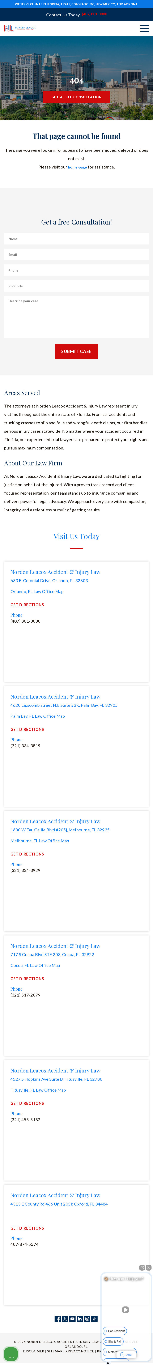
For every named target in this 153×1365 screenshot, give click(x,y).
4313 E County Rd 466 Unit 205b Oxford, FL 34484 (59, 1205)
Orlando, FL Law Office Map (37, 591)
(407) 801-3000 (94, 14)
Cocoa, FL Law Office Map (35, 966)
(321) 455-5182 (25, 1121)
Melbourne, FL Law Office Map (39, 841)
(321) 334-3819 (25, 746)
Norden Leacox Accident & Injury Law (55, 572)
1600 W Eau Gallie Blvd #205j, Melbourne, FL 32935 (60, 830)
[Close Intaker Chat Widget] (149, 1268)
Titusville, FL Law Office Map (38, 1091)
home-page (77, 167)
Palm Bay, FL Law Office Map (37, 716)
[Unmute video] (126, 1310)
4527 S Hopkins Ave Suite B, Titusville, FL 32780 (56, 1080)
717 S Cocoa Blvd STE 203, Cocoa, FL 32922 (52, 955)
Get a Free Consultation (76, 97)
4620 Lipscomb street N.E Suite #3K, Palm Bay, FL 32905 (64, 705)
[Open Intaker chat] (108, 1363)
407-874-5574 (24, 1246)
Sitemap (55, 1353)
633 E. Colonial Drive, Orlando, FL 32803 (49, 581)
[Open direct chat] (142, 1268)
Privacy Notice (79, 1353)
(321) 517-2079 (25, 996)
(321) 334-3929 (25, 871)
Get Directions (27, 605)
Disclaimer (33, 1353)
